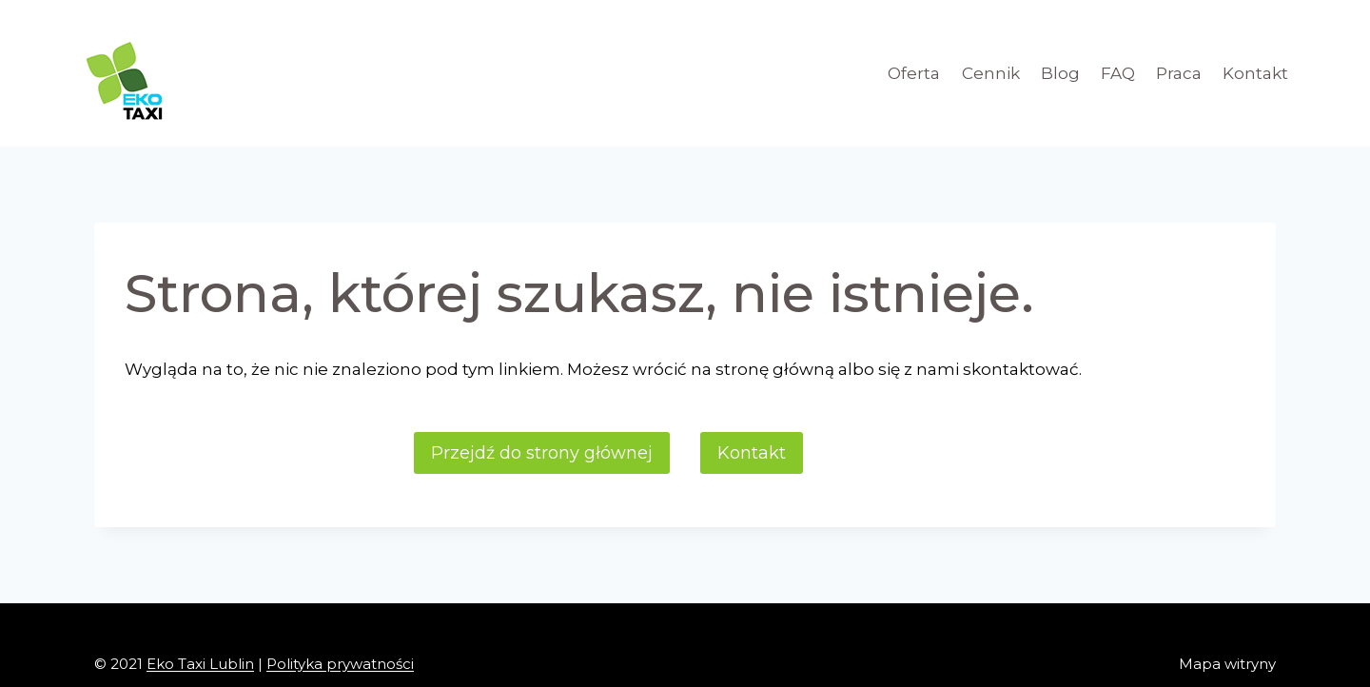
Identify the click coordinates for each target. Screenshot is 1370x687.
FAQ (1118, 73)
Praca (1179, 73)
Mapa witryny (1227, 664)
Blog (1060, 73)
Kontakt (1255, 73)
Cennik (991, 73)
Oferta (914, 73)
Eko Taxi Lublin (200, 664)
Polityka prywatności (340, 664)
